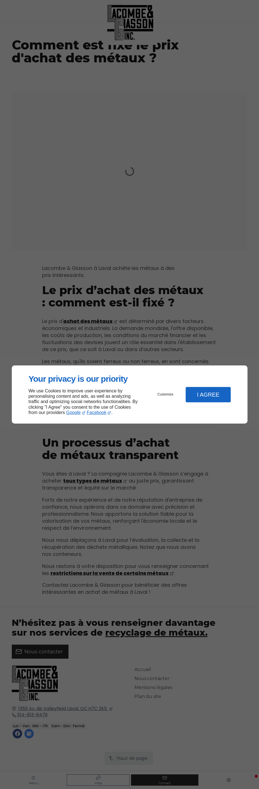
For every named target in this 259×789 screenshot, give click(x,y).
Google (73, 412)
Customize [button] (165, 394)
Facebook (96, 412)
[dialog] (129, 394)
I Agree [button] (208, 395)
